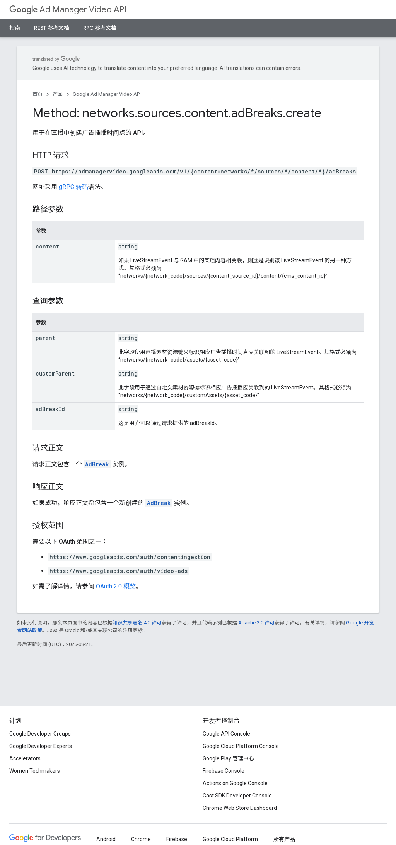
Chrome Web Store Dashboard (240, 808)
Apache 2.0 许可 (256, 623)
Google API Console (226, 734)
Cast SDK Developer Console (237, 795)
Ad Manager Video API (68, 9)
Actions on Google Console (235, 783)
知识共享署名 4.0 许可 (137, 623)
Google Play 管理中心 (228, 758)
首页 (37, 94)
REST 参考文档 (51, 27)
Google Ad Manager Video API (107, 94)
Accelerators (25, 758)
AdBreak (97, 464)
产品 (58, 94)
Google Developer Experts (40, 746)
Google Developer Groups (40, 734)
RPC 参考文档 (99, 27)
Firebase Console (223, 771)
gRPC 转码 (73, 186)
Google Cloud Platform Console (241, 746)
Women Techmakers (34, 771)
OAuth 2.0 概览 (116, 586)
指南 (14, 27)
